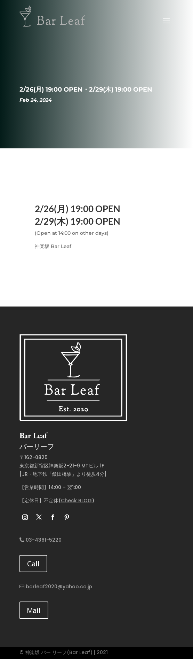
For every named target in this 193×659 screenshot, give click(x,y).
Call (33, 563)
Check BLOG (76, 500)
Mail (34, 610)
